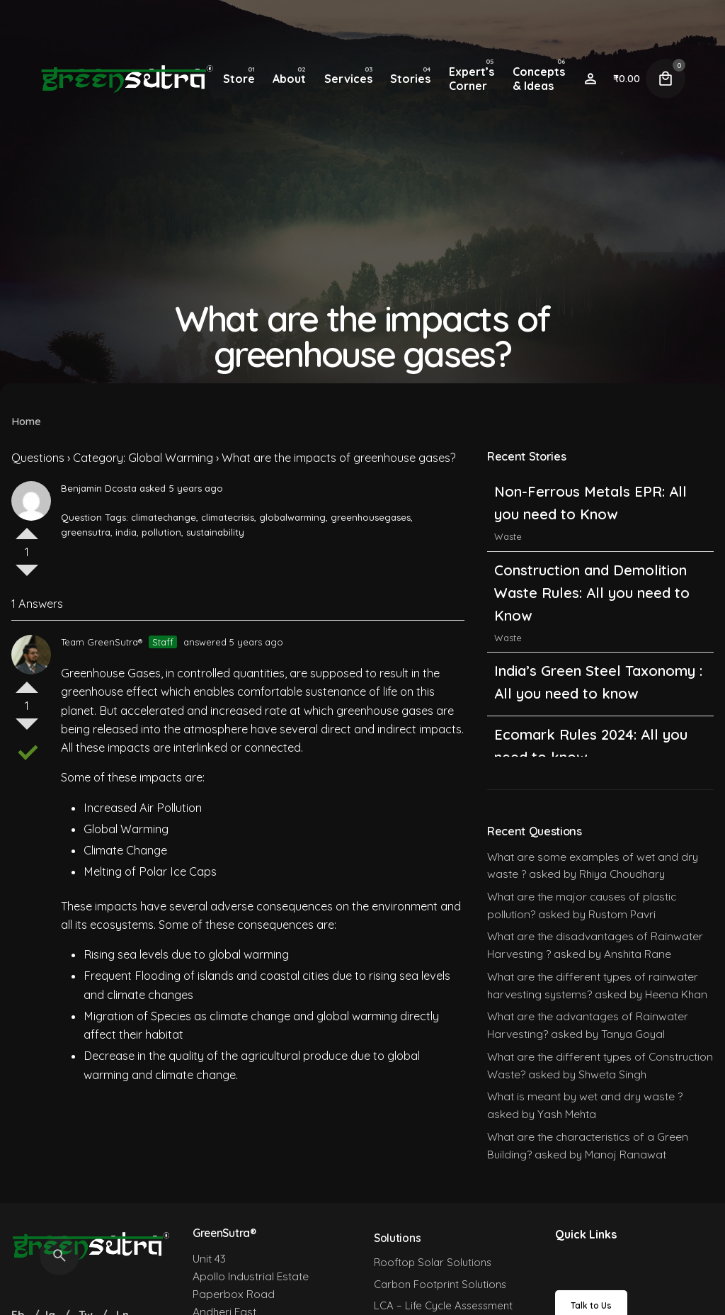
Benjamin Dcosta (99, 488)
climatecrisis (227, 517)
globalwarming (292, 517)
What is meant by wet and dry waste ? (585, 1096)
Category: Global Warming (143, 458)
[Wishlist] (590, 79)
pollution (161, 532)
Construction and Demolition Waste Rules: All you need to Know (592, 592)
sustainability (215, 532)
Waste (508, 536)
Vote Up (27, 528)
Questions (37, 458)
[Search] (59, 1255)
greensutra (85, 532)
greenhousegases (371, 517)
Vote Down (27, 576)
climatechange (163, 517)
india (126, 532)
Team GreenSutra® (101, 642)
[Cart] (665, 78)
